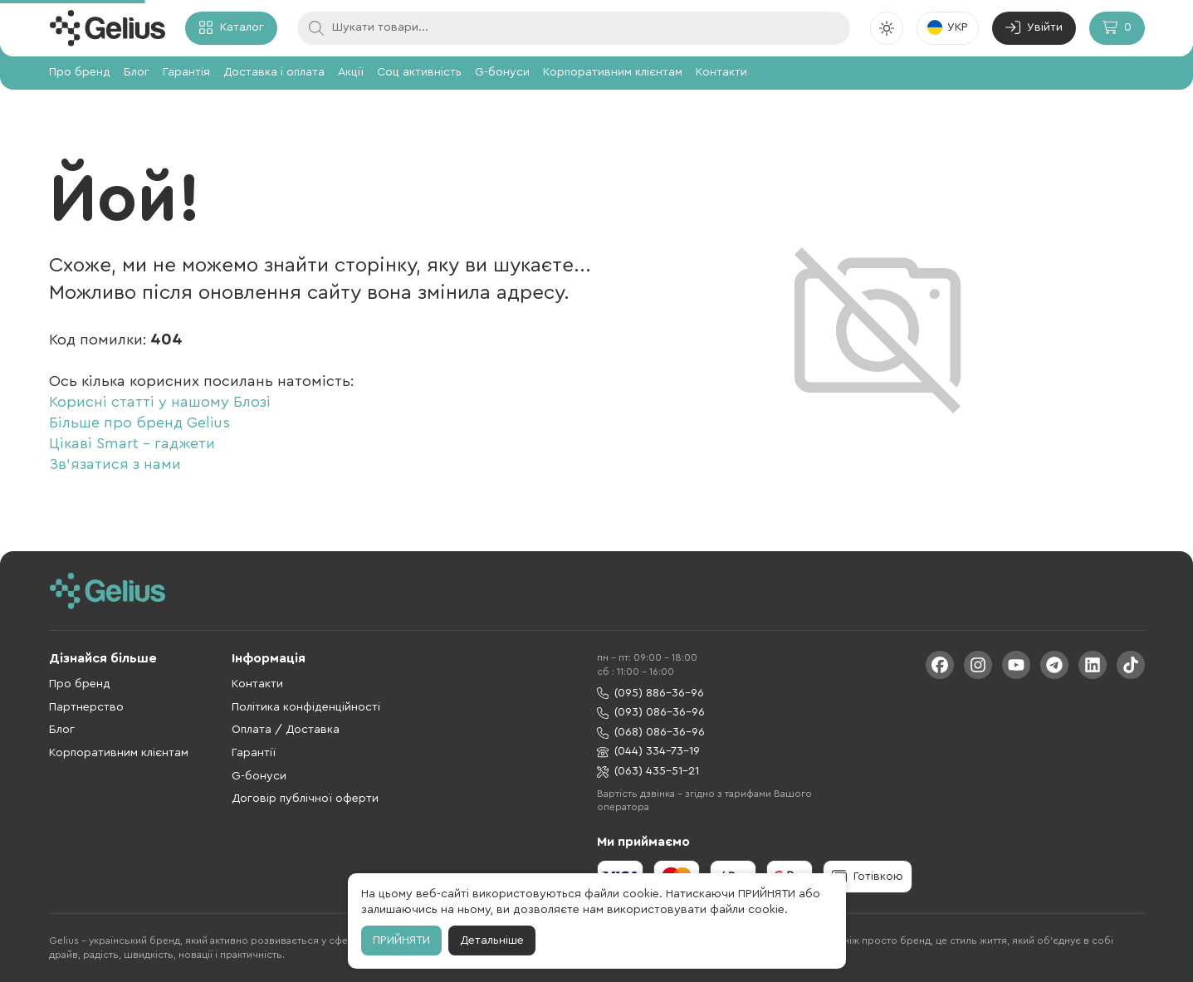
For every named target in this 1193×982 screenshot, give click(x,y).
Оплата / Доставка (286, 729)
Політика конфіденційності (306, 707)
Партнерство (86, 707)
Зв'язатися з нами (115, 464)
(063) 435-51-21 (648, 771)
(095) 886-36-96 (650, 693)
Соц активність (419, 72)
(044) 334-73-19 (648, 751)
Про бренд (79, 72)
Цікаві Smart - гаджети (132, 443)
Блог (136, 72)
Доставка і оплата (274, 72)
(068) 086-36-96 (651, 732)
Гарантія (186, 72)
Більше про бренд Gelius (139, 422)
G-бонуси (502, 72)
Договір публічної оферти (305, 798)
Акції (351, 72)
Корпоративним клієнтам (612, 72)
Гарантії (254, 753)
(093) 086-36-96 (651, 712)
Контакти (721, 72)
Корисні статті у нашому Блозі (160, 401)
